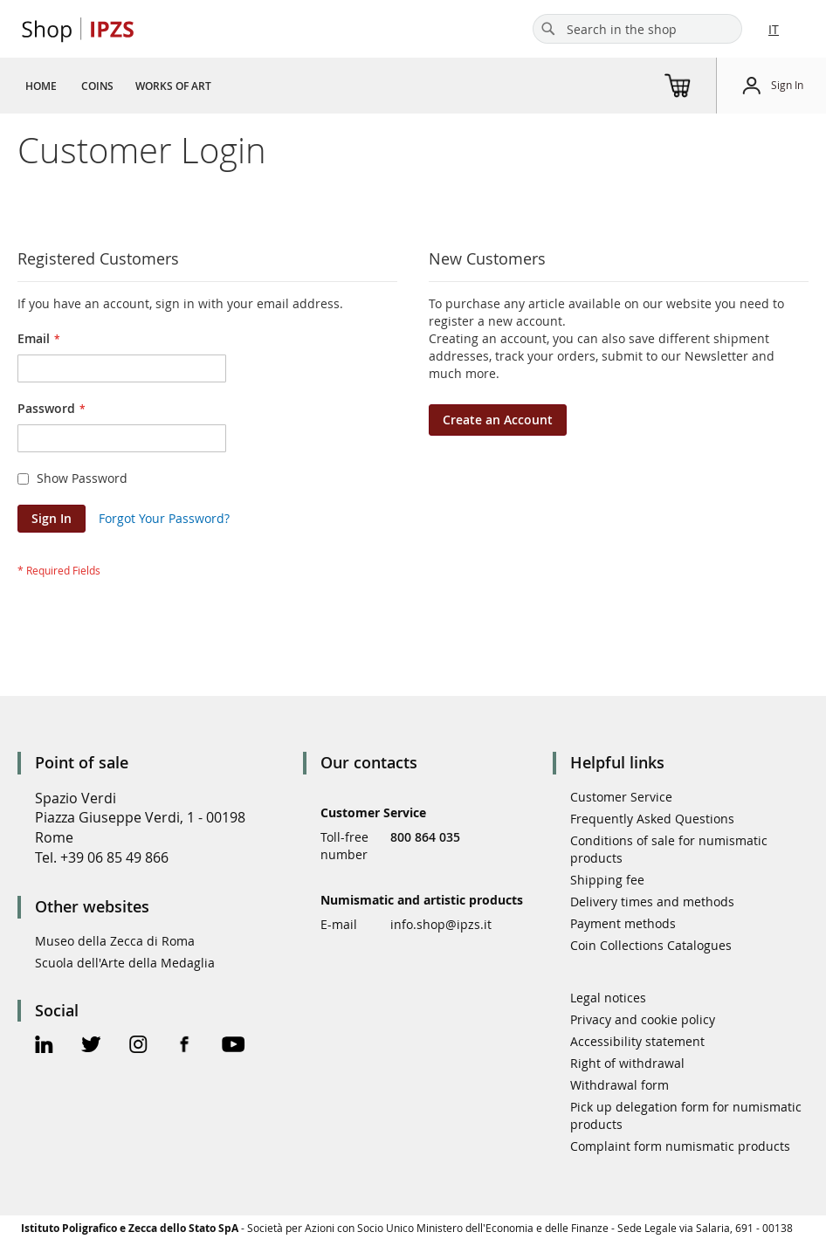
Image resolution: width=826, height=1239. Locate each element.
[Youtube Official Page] (233, 1046)
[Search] (548, 29)
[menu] (125, 86)
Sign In (787, 85)
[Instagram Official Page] (138, 1046)
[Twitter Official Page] (91, 1046)
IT (773, 29)
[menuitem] (41, 86)
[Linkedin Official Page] (44, 1046)
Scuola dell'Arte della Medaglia (125, 962)
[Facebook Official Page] (185, 1046)
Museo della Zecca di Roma (115, 941)
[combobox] (637, 29)
